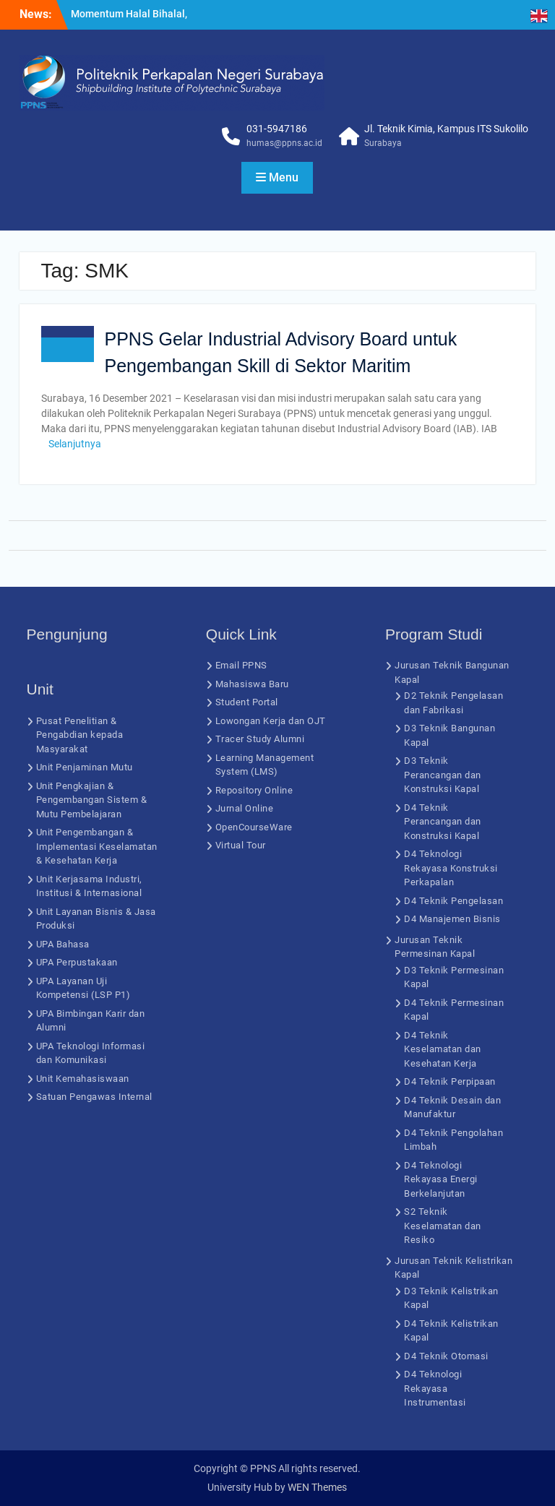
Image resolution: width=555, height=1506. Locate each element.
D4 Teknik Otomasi (446, 1356)
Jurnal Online (244, 808)
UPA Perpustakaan (77, 962)
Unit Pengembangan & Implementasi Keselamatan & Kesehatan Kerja (97, 846)
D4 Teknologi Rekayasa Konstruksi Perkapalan (451, 867)
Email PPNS (241, 665)
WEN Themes (317, 1487)
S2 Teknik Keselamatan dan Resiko (442, 1225)
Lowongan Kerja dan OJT (270, 720)
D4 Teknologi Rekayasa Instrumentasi (435, 1388)
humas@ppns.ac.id (284, 143)
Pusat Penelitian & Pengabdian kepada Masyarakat (80, 734)
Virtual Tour (240, 845)
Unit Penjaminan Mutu (84, 767)
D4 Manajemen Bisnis (452, 918)
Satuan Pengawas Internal (94, 1096)
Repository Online (254, 790)
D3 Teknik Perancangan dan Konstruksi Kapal (442, 774)
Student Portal (246, 702)
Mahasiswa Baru (252, 684)
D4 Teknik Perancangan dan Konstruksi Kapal (442, 821)
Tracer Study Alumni (260, 738)
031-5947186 (276, 128)
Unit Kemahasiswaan (82, 1078)
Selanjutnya (74, 443)
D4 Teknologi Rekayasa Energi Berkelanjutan (441, 1179)
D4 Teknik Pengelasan (453, 900)
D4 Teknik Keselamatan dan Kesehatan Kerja (442, 1049)
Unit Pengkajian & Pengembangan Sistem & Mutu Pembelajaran (91, 799)
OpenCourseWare (254, 827)
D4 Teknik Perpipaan (450, 1081)
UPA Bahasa (63, 944)
